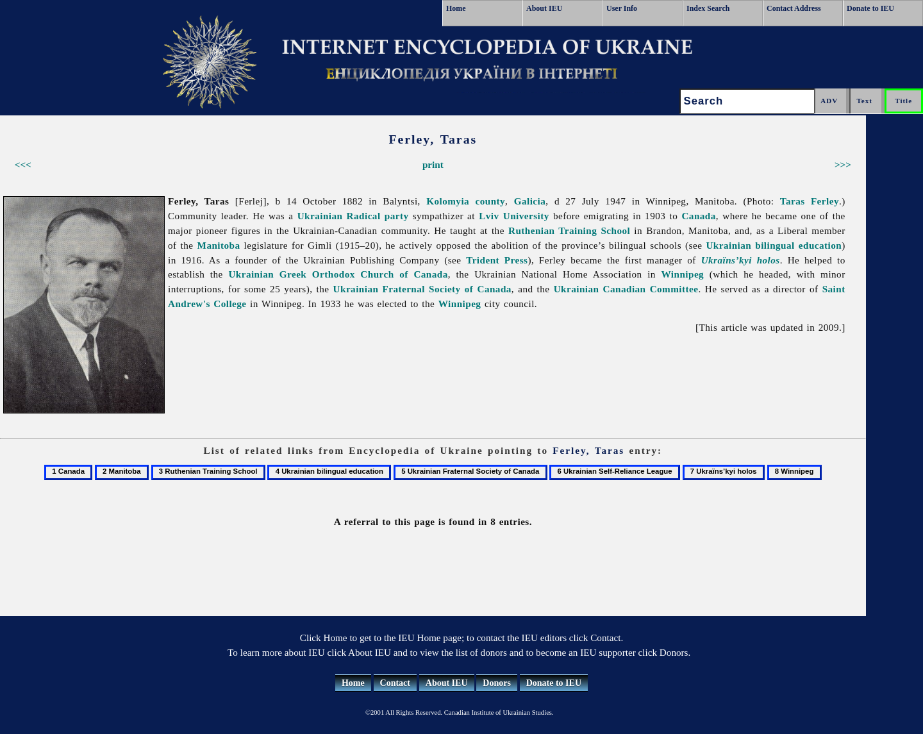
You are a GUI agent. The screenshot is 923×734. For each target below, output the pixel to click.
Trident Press (497, 259)
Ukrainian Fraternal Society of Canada (422, 288)
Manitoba (218, 245)
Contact (395, 683)
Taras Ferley (809, 201)
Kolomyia (447, 201)
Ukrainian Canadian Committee (626, 288)
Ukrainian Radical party (353, 215)
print (433, 164)
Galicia (530, 201)
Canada (698, 215)
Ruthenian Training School (569, 230)
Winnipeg (682, 274)
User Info (621, 8)
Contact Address (794, 8)
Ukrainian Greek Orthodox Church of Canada (337, 274)
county (490, 201)
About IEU (544, 8)
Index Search (707, 8)
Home (456, 8)
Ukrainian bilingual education (774, 245)
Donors (497, 683)
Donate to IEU (870, 8)
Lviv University (514, 215)
